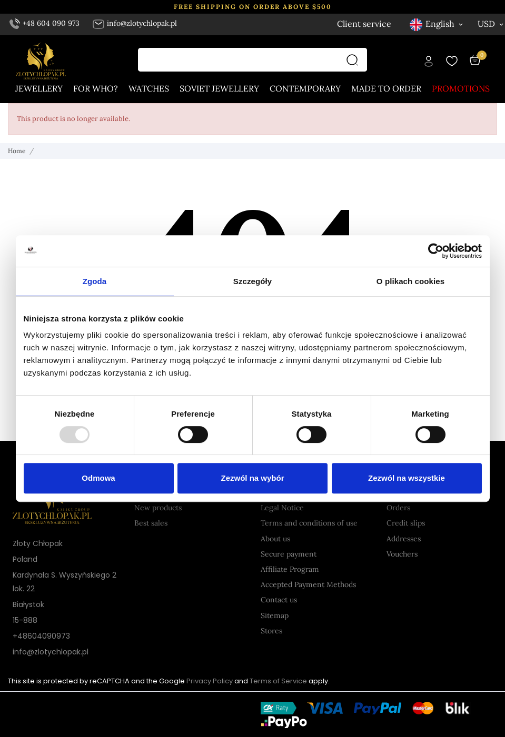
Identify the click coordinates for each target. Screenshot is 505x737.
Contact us (279, 599)
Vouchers (402, 554)
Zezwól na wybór (252, 477)
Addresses (404, 538)
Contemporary (305, 88)
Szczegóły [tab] (252, 281)
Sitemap (275, 615)
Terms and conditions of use (309, 523)
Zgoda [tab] (95, 281)
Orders (398, 507)
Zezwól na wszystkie (406, 477)
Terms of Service (278, 681)
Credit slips (406, 523)
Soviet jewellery (219, 88)
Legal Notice (282, 507)
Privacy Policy (209, 681)
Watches (148, 88)
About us (275, 538)
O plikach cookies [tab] (410, 281)
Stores (271, 630)
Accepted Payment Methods (308, 584)
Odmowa (98, 477)
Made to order (386, 88)
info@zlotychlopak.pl (134, 23)
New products (158, 507)
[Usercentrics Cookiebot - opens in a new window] (436, 251)
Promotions (461, 88)
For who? (95, 88)
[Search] (355, 60)
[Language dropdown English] (437, 24)
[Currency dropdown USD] (491, 24)
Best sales (150, 523)
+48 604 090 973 (45, 23)
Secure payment (288, 554)
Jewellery (39, 88)
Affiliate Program (290, 569)
